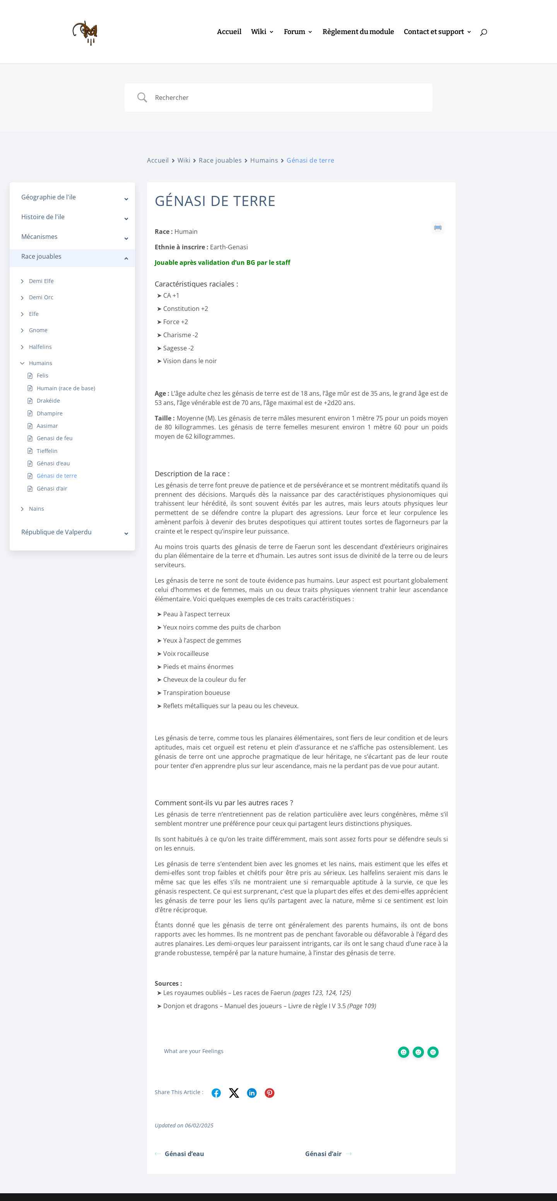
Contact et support (434, 32)
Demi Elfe (41, 281)
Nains (36, 508)
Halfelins (40, 346)
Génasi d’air (52, 488)
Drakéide (48, 400)
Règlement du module (358, 32)
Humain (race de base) (66, 388)
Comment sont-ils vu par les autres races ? (508, 233)
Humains (40, 363)
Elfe (34, 313)
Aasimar (47, 425)
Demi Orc (41, 297)
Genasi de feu (55, 438)
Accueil (229, 32)
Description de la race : (509, 216)
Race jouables (220, 160)
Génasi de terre (57, 475)
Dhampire (50, 413)
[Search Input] (288, 97)
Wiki (259, 32)
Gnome (38, 330)
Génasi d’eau (53, 463)
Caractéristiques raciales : (513, 203)
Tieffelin (47, 451)
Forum (294, 32)
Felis (42, 375)
